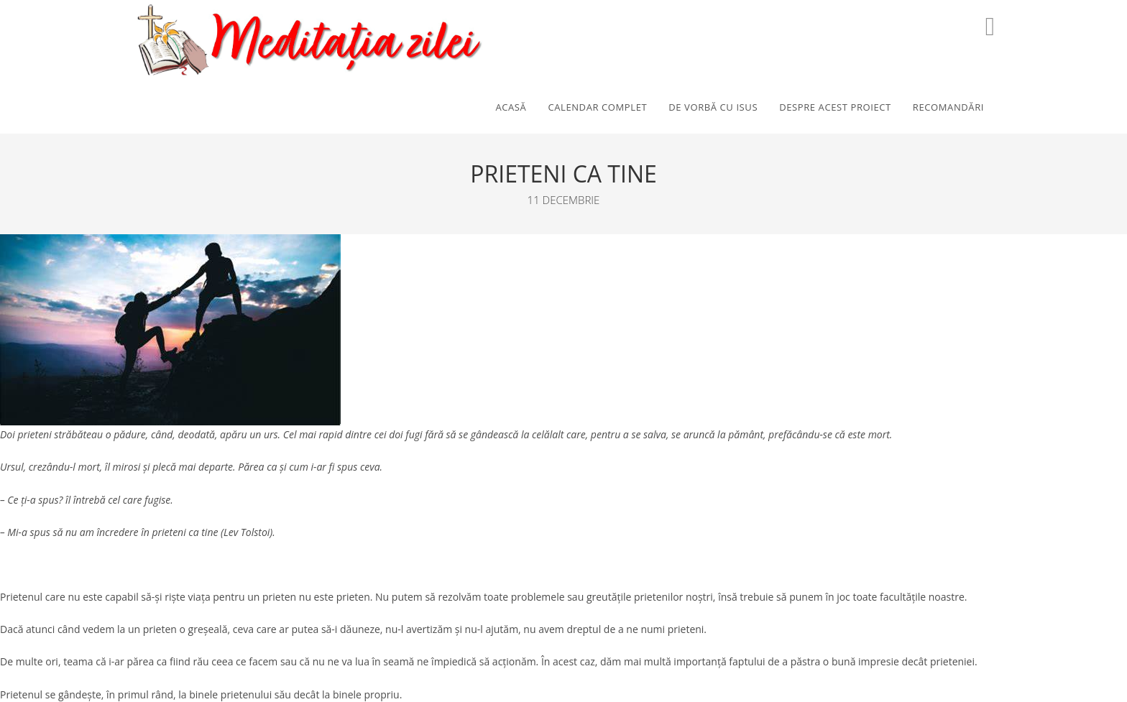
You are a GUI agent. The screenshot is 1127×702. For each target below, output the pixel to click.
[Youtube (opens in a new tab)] (990, 26)
